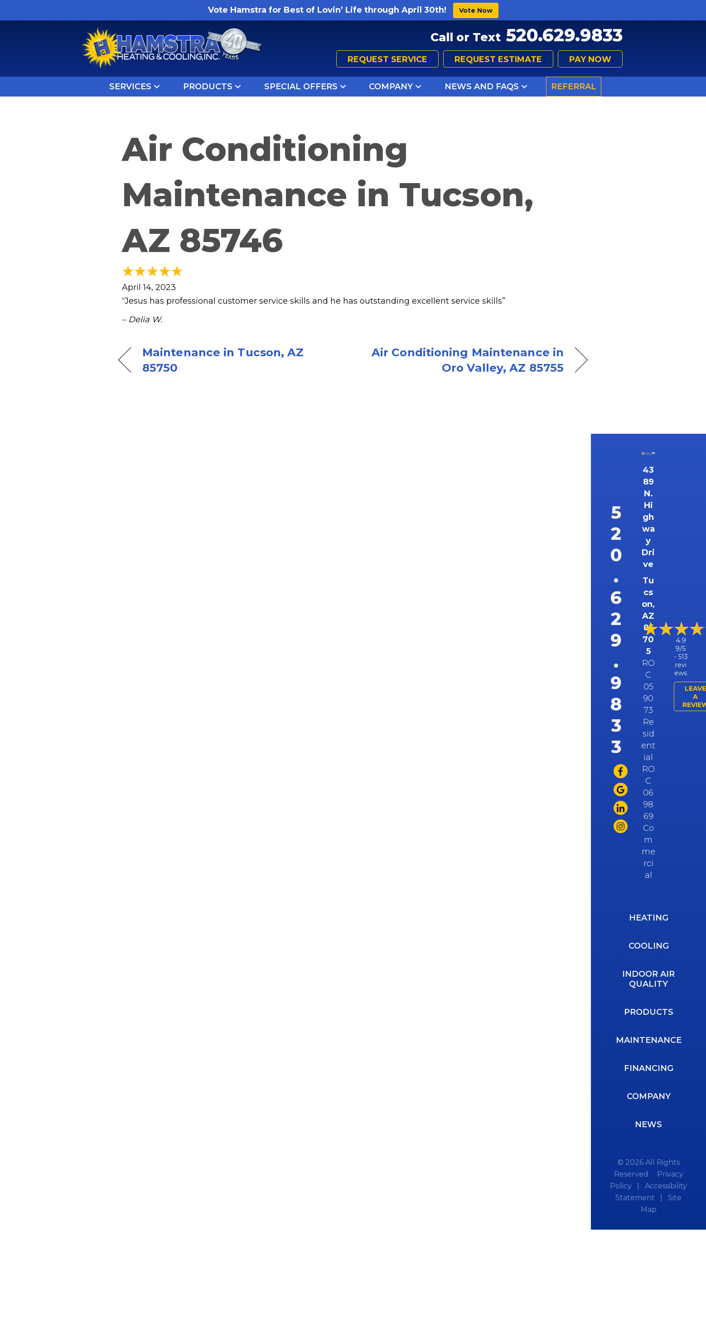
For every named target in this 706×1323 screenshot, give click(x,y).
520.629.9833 (564, 35)
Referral (573, 87)
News (648, 1124)
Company (391, 87)
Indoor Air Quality (648, 979)
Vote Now (476, 10)
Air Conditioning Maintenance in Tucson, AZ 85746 (327, 195)
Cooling (649, 946)
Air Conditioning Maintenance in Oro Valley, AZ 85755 (465, 359)
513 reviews (681, 665)
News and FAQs (482, 87)
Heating (648, 918)
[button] (156, 86)
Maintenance (649, 1040)
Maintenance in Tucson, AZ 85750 (223, 359)
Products (207, 87)
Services (130, 87)
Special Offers (301, 87)
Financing (648, 1068)
